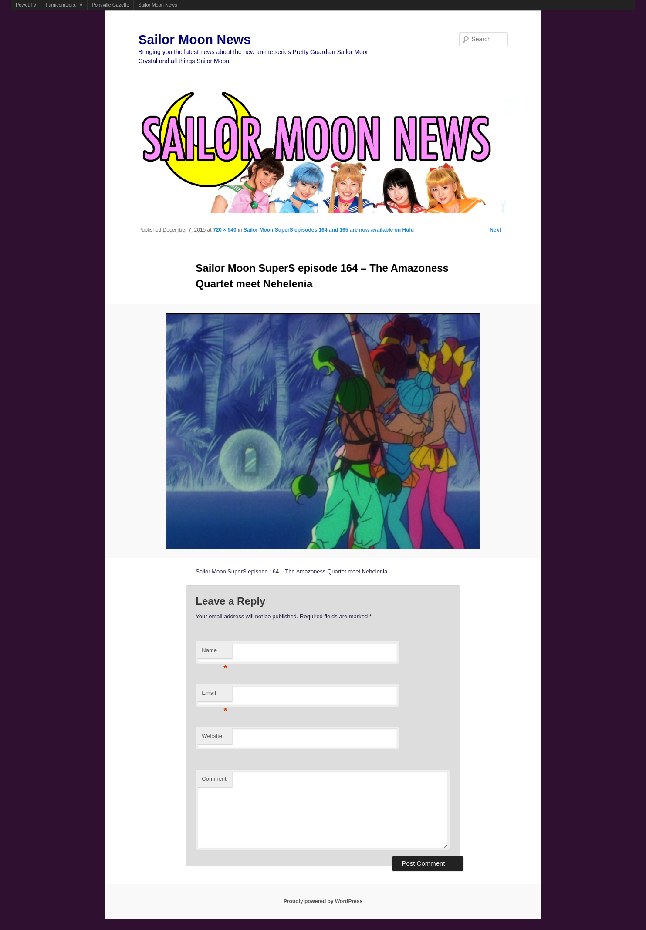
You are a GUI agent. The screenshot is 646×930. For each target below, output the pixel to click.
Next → (498, 230)
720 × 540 (225, 230)
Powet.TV (26, 4)
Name (214, 653)
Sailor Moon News (157, 4)
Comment (214, 778)
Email (214, 695)
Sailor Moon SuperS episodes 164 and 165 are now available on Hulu (329, 230)
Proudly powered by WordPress (323, 901)
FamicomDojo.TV (64, 4)
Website (212, 736)
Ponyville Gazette (110, 4)
